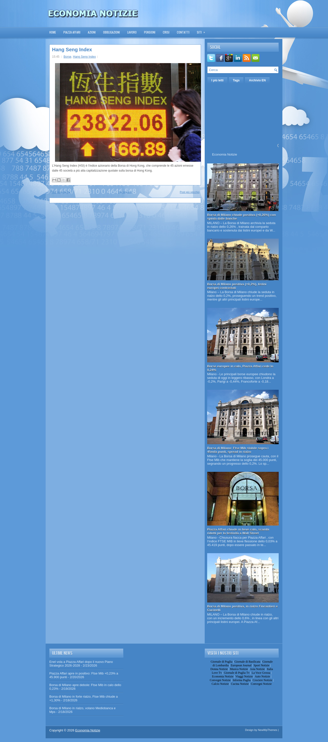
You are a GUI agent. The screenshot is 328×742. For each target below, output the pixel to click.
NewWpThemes (267, 729)
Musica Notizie (239, 669)
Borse (67, 56)
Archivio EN (257, 80)
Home (52, 32)
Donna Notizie (219, 669)
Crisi (166, 32)
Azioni (92, 32)
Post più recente (61, 192)
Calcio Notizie (220, 684)
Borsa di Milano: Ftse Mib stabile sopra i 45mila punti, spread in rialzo (238, 450)
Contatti (183, 32)
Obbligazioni (111, 32)
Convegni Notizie (220, 680)
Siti (202, 30)
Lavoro (132, 32)
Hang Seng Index (72, 49)
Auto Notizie (262, 676)
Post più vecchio (190, 192)
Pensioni (149, 32)
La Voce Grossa (261, 672)
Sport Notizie (261, 665)
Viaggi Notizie (244, 676)
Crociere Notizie (263, 680)
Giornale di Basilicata (247, 661)
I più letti (217, 80)
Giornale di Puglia (221, 661)
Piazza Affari (71, 32)
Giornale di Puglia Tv (237, 672)
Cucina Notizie (240, 684)
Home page (125, 192)
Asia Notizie (257, 669)
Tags (236, 80)
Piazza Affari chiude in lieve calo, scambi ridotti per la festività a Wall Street (238, 531)
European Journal (241, 665)
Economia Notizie (224, 154)
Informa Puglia (242, 680)
